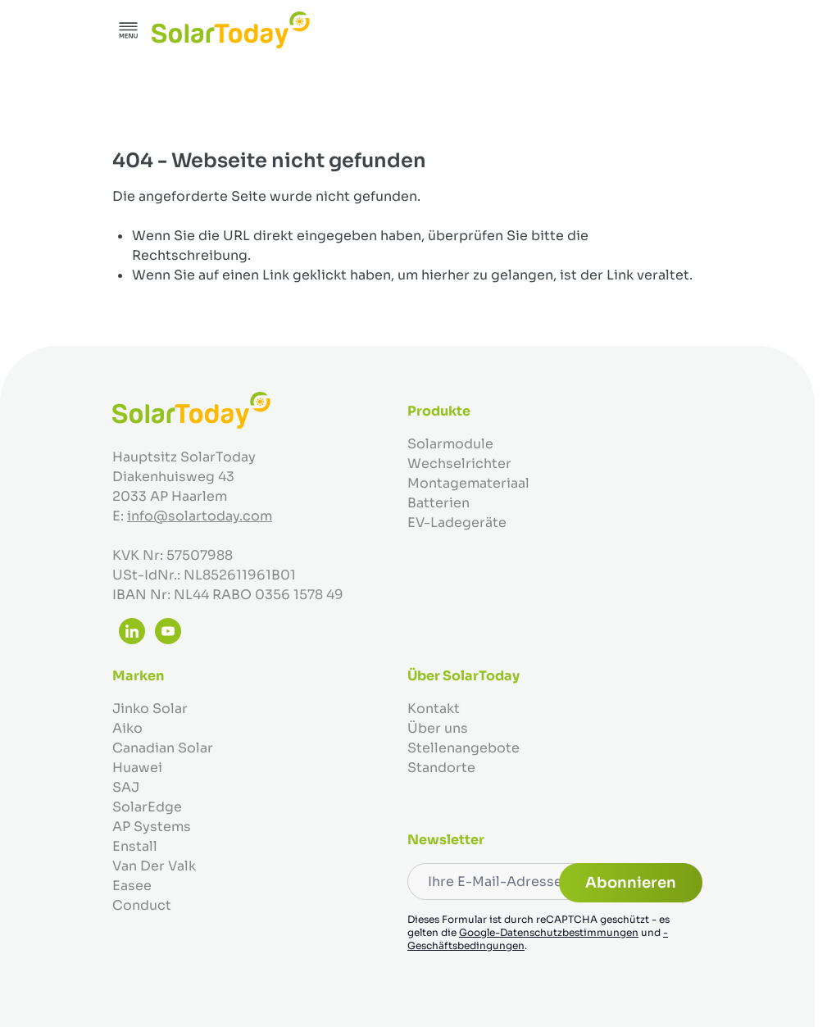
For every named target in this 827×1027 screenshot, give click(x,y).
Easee (132, 885)
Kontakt (433, 708)
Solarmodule (450, 443)
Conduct (141, 905)
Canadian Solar (162, 748)
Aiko (127, 728)
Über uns (437, 728)
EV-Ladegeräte (457, 522)
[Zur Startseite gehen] (231, 29)
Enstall (134, 846)
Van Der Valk (154, 866)
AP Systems (151, 826)
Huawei (137, 767)
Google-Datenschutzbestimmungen (548, 932)
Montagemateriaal (468, 483)
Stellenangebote (463, 748)
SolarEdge (147, 807)
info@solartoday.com (199, 516)
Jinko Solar (150, 708)
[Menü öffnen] (129, 30)
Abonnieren (630, 883)
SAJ (125, 787)
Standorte (441, 767)
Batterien (438, 502)
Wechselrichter (459, 463)
